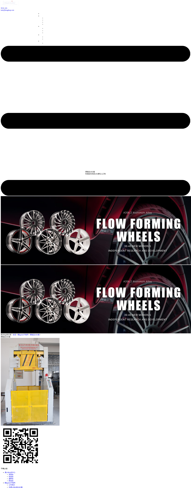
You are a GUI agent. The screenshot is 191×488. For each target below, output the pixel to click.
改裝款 (46, 20)
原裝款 (46, 18)
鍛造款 (46, 24)
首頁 (41, 13)
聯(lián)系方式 (49, 43)
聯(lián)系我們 (45, 41)
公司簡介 (47, 28)
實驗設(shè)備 (48, 33)
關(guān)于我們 (45, 26)
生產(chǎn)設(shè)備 (51, 30)
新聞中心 (43, 35)
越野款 (46, 22)
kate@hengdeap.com (7, 10)
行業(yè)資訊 (48, 39)
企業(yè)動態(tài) (49, 37)
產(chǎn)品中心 (45, 16)
